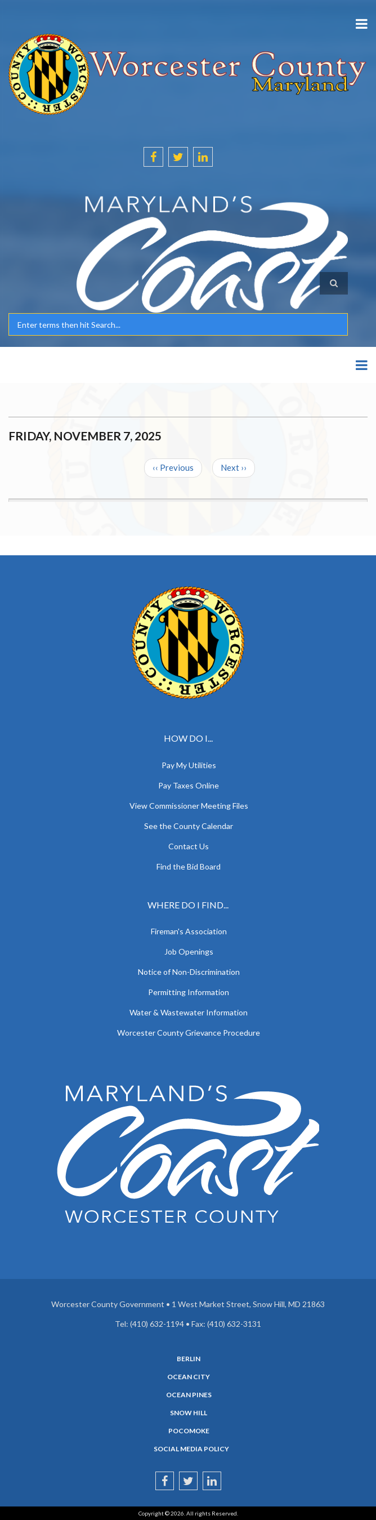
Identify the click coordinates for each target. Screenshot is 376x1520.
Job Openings (188, 951)
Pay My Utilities (189, 765)
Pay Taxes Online (188, 785)
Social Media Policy (191, 1449)
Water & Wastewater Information (188, 1012)
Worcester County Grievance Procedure (188, 1032)
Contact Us (188, 846)
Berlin (188, 1359)
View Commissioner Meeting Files (188, 805)
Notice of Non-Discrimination (189, 972)
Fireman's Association (189, 931)
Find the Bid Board (188, 866)
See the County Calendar (188, 826)
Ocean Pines (189, 1395)
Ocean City (188, 1377)
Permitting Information (188, 992)
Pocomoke (188, 1431)
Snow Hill (188, 1413)
